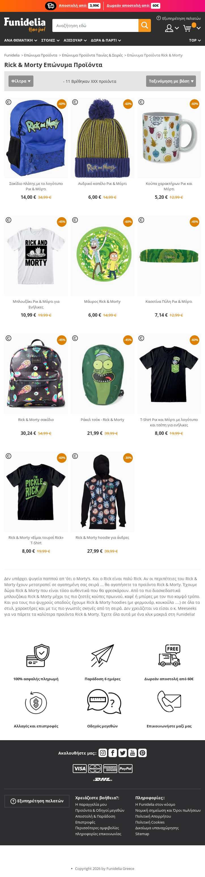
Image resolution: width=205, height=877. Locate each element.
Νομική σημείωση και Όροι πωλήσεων (168, 810)
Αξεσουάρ (73, 40)
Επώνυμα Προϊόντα (40, 55)
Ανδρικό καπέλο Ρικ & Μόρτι (102, 183)
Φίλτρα (18, 81)
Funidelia (12, 55)
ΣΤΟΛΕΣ (48, 40)
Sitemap (142, 833)
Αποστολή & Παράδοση (95, 816)
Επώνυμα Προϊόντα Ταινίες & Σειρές (92, 55)
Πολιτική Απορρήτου (153, 816)
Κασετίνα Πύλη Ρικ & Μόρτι (169, 301)
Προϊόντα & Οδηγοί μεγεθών (99, 810)
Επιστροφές (85, 822)
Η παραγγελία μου (91, 804)
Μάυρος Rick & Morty (102, 301)
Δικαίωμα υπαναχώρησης (157, 827)
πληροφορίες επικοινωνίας (98, 833)
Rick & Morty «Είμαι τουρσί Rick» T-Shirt (35, 540)
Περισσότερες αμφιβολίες (97, 827)
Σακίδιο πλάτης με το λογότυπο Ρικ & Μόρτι (36, 186)
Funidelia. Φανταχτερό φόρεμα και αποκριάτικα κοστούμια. (24, 25)
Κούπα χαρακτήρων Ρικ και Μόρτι (169, 186)
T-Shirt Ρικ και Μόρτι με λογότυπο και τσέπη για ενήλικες (169, 422)
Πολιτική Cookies (150, 822)
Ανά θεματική (18, 40)
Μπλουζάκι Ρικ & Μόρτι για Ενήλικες (36, 304)
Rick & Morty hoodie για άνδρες (102, 537)
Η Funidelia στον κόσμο (155, 804)
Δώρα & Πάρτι (104, 40)
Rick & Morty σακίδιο (36, 419)
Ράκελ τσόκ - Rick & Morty (102, 419)
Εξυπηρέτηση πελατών (36, 801)
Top (193, 40)
